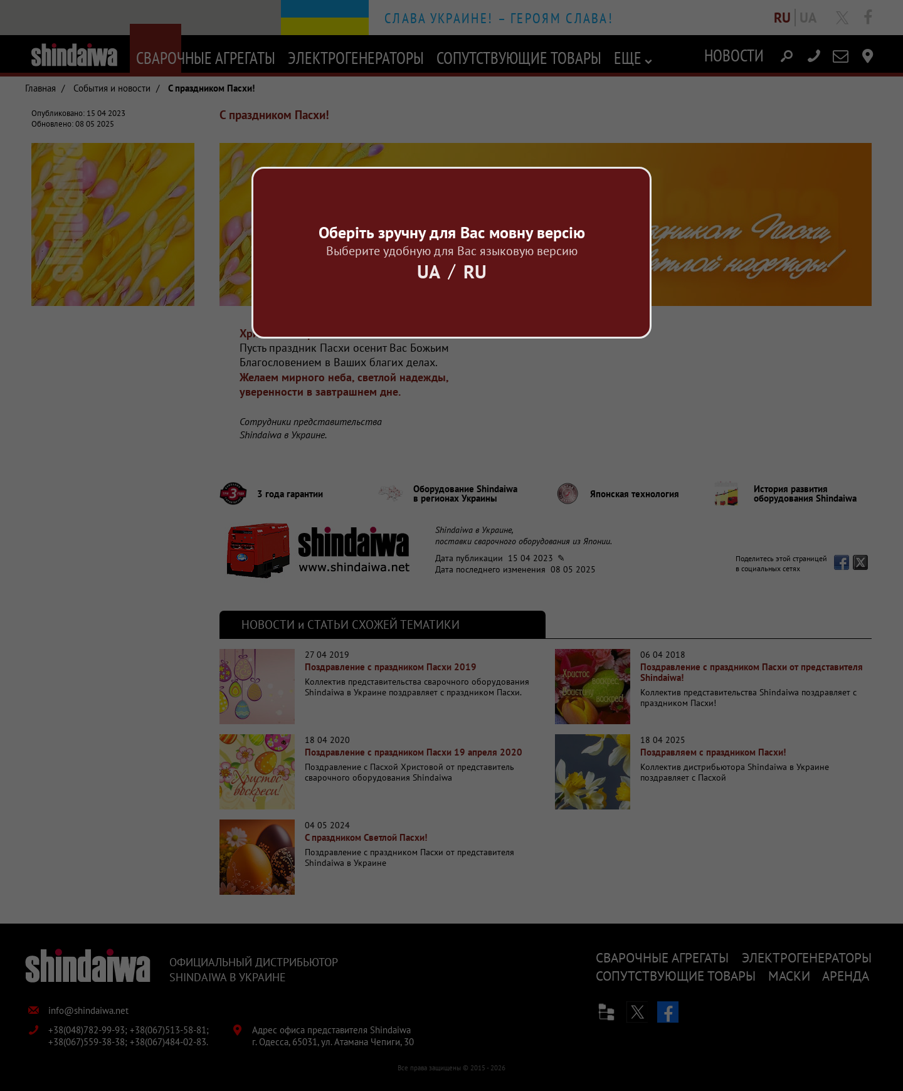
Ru (475, 271)
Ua (428, 271)
